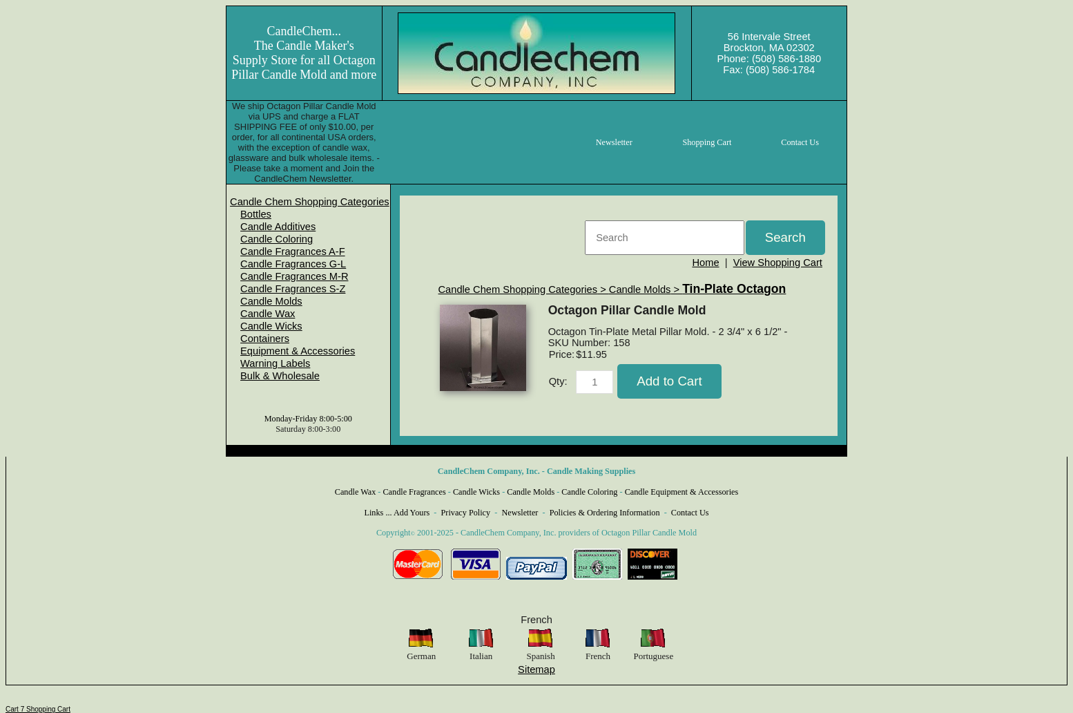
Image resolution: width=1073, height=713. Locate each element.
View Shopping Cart (777, 262)
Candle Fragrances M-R (294, 276)
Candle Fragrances (414, 492)
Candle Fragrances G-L (293, 263)
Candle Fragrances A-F (292, 251)
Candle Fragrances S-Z (292, 288)
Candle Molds (271, 301)
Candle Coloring (276, 239)
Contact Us (690, 512)
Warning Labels (275, 363)
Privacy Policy (466, 512)
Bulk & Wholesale (280, 375)
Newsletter (519, 512)
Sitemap (536, 669)
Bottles (255, 214)
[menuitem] (309, 202)
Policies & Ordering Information (605, 512)
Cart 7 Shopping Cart (38, 709)
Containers (264, 338)
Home (705, 262)
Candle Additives (278, 226)
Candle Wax (267, 313)
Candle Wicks (271, 326)
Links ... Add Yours (397, 512)
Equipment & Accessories (297, 350)
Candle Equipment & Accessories (682, 492)
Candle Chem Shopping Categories (309, 201)
